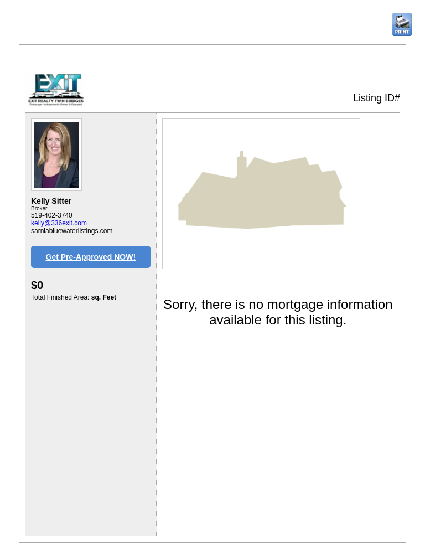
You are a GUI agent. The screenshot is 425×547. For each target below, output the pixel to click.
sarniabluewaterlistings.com (71, 231)
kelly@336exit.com (59, 223)
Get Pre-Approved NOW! (91, 256)
